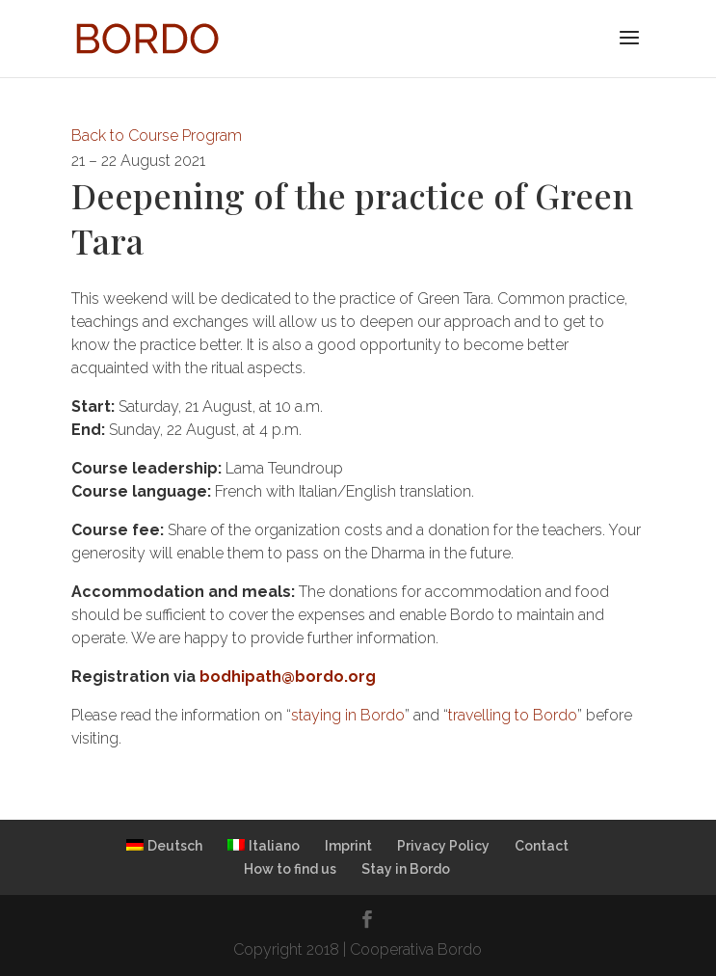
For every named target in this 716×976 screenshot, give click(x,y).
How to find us (290, 869)
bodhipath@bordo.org (287, 676)
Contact (542, 846)
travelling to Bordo (512, 715)
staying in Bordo (348, 715)
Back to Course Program (156, 135)
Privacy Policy (443, 846)
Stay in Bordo (405, 869)
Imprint (348, 846)
